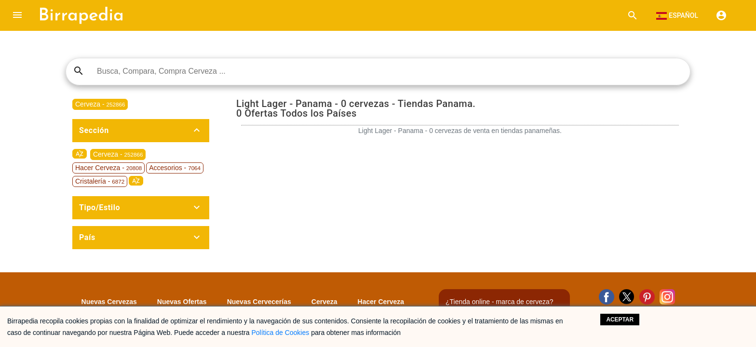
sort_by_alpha (79, 153)
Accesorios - (175, 168)
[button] (17, 15)
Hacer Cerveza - (108, 168)
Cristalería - (99, 181)
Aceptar (620, 319)
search (78, 71)
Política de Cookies (280, 332)
